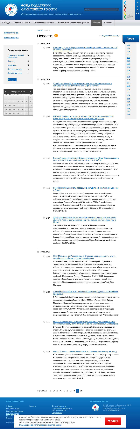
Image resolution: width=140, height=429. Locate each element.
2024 (128, 51)
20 (22, 110)
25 (14, 113)
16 (6, 110)
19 (18, 110)
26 (18, 113)
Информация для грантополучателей (13, 414)
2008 (128, 102)
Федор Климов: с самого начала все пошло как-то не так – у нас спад (85, 351)
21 (26, 110)
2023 (128, 54)
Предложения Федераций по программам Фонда (62, 409)
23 (6, 113)
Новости (9, 418)
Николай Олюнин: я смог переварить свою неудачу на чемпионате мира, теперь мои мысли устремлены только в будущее (83, 117)
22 (31, 110)
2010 (128, 95)
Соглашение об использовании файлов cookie (40, 425)
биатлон (11, 61)
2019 (128, 67)
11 (14, 106)
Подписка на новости (110, 36)
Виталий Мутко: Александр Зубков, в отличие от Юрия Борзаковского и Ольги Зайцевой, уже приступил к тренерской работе (86, 159)
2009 (128, 98)
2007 (128, 105)
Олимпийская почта (59, 406)
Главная (39, 30)
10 (10, 106)
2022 (128, 58)
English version (57, 413)
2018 (128, 70)
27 (22, 113)
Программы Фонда (12, 408)
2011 (128, 92)
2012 (128, 89)
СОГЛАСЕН (113, 421)
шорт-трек (12, 65)
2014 (128, 83)
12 (18, 106)
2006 (128, 108)
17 (10, 110)
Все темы (12, 80)
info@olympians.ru (114, 410)
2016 (128, 76)
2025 (128, 48)
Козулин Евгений (15, 73)
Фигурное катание (15, 69)
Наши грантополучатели (15, 411)
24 (10, 113)
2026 (128, 45)
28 (26, 113)
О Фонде (9, 406)
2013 (128, 86)
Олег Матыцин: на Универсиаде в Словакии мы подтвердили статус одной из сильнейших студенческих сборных (84, 257)
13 (22, 106)
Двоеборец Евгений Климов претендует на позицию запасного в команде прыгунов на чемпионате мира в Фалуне (82, 84)
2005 (128, 111)
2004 (128, 114)
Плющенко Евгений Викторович (16, 56)
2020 (128, 64)
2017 (128, 73)
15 (31, 106)
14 (26, 106)
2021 (128, 61)
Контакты (32, 406)
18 (14, 110)
